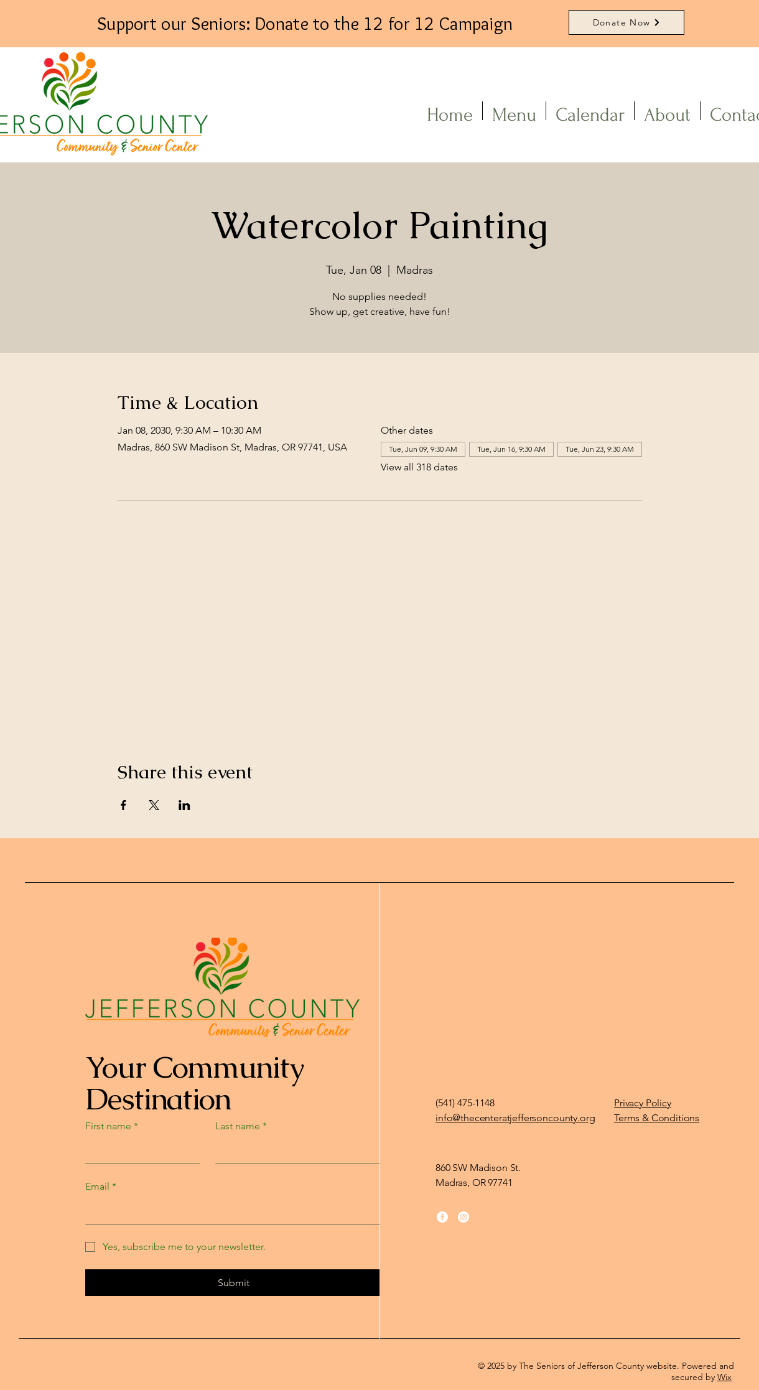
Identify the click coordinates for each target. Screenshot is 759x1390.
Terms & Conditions (656, 1118)
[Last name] (295, 1151)
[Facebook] (442, 1217)
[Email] (230, 1211)
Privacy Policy (642, 1103)
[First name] (139, 1151)
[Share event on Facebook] (123, 805)
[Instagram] (463, 1217)
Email (100, 1186)
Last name (241, 1126)
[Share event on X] (154, 805)
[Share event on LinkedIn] (184, 805)
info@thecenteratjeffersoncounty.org (515, 1118)
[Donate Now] (626, 22)
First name (111, 1126)
